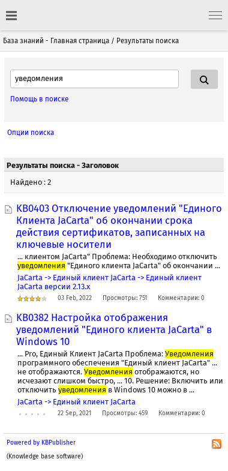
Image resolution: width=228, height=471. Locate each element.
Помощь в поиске (39, 99)
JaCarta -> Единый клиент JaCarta (76, 401)
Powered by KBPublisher (41, 442)
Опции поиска (30, 132)
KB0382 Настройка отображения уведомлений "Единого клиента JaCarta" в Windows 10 (114, 329)
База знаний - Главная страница (56, 41)
